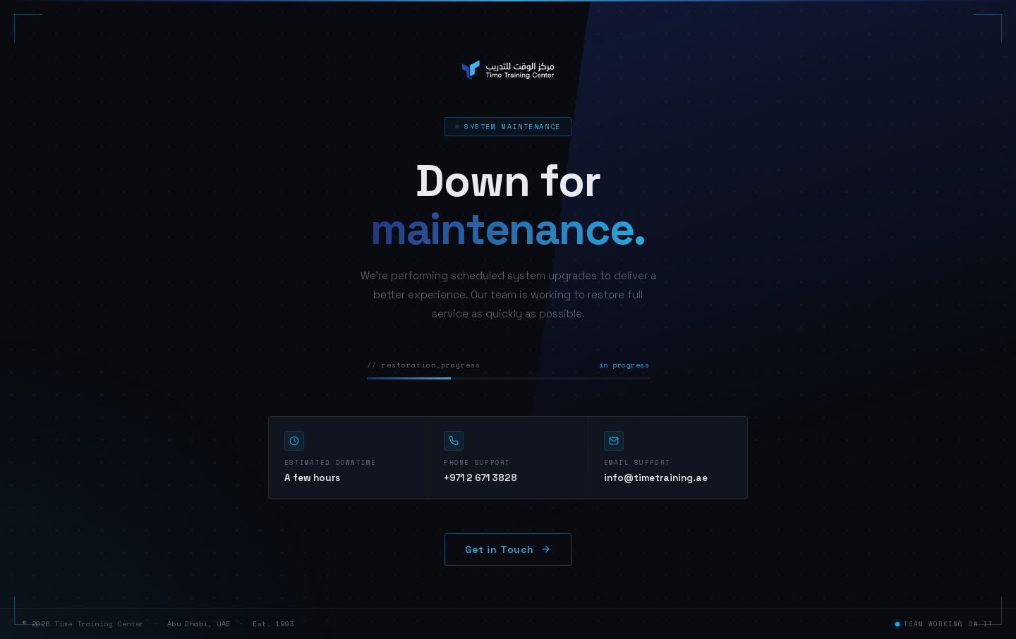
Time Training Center (99, 624)
